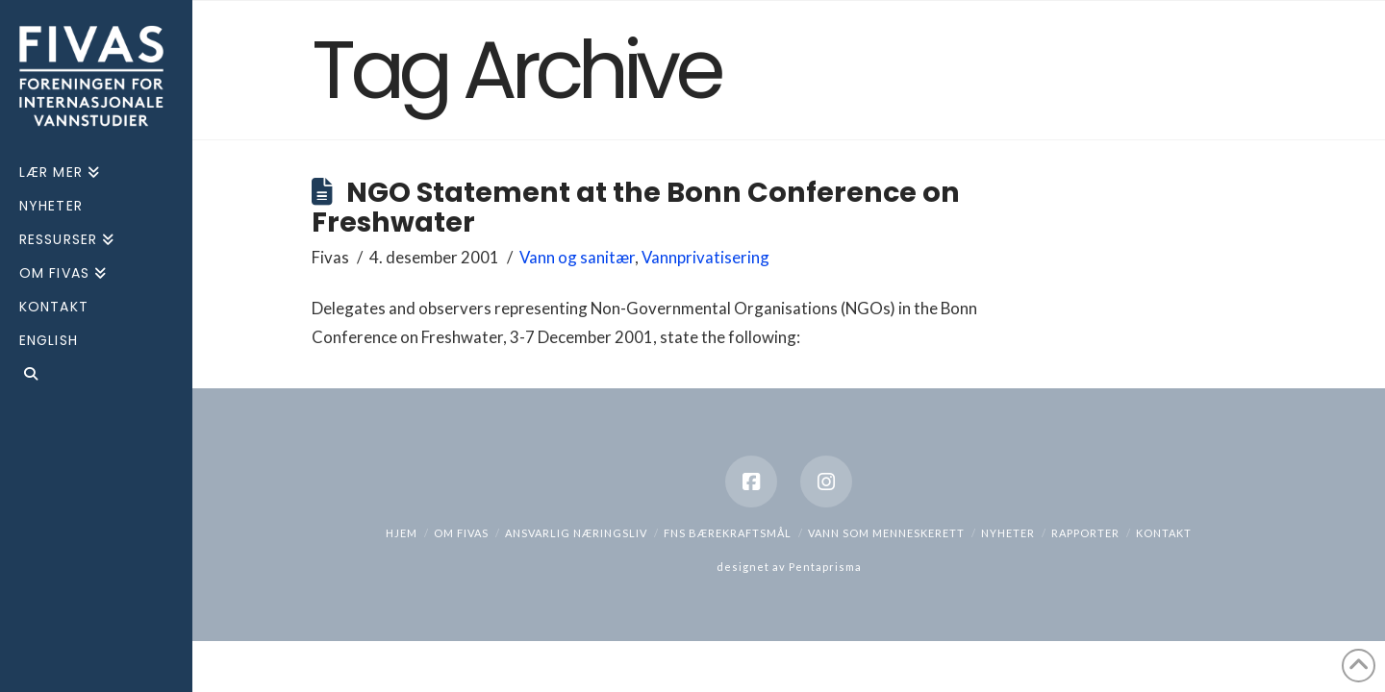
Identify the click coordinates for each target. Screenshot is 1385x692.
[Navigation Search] (96, 376)
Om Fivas (461, 533)
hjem (401, 533)
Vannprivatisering (705, 257)
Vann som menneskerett (886, 533)
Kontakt (1164, 533)
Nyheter (1008, 533)
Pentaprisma (825, 566)
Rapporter (1085, 533)
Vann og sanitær (577, 257)
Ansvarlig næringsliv (576, 533)
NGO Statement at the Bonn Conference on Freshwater (636, 207)
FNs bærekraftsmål (728, 533)
